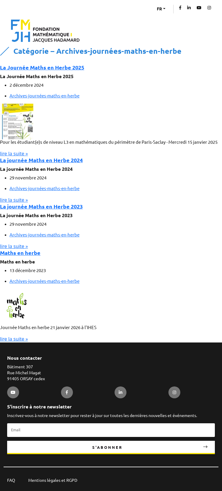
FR (159, 9)
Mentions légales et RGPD (52, 480)
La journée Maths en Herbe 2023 (41, 206)
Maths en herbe (20, 253)
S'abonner (107, 447)
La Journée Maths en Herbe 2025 (42, 67)
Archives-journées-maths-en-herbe (44, 95)
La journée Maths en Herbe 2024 (41, 160)
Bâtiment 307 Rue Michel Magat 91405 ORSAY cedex (26, 372)
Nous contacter (24, 358)
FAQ (11, 480)
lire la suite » (14, 153)
